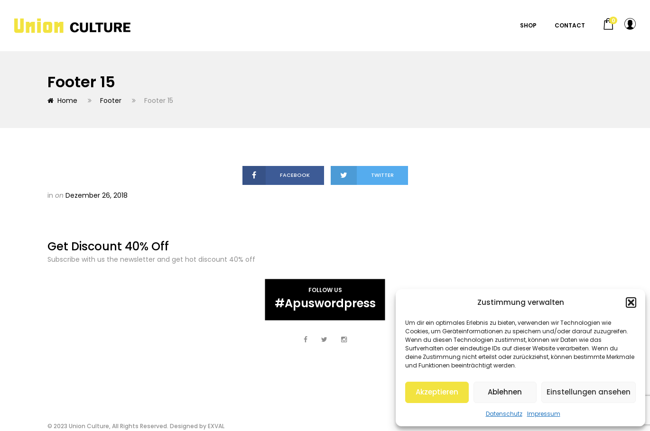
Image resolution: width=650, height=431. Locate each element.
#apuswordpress (325, 303)
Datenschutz (504, 414)
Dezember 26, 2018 (96, 195)
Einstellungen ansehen (589, 392)
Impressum (543, 414)
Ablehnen (505, 392)
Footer (110, 100)
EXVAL (216, 426)
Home (62, 100)
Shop (528, 25)
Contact (570, 25)
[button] (631, 302)
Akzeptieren (437, 392)
